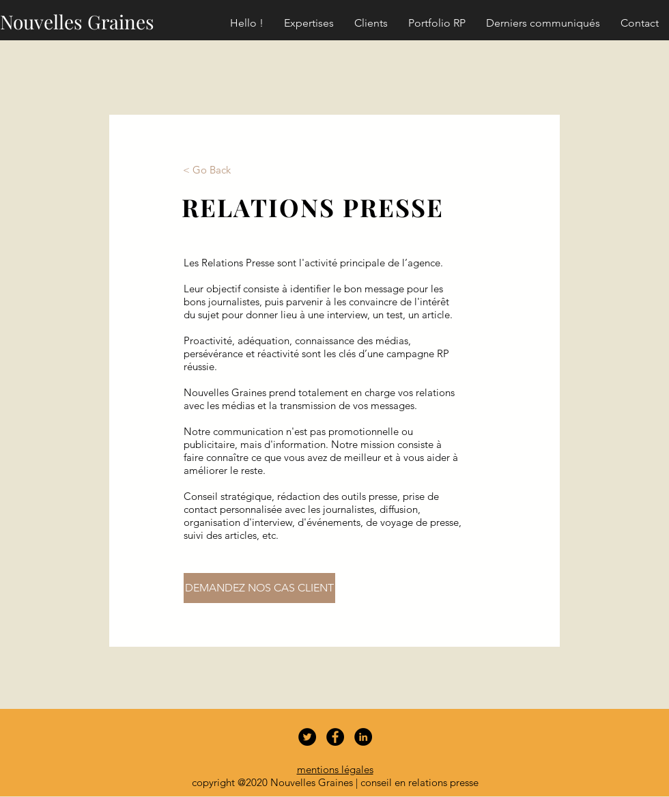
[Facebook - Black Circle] (335, 737)
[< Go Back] (207, 169)
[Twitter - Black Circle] (307, 737)
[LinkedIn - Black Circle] (363, 737)
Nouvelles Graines (77, 21)
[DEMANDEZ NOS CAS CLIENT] (259, 588)
